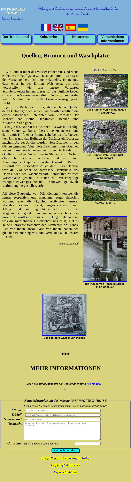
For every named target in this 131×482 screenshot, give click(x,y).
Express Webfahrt (65, 476)
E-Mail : (18, 414)
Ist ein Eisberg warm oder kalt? (42, 447)
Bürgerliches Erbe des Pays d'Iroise (65, 462)
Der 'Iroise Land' (16, 37)
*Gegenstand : (13, 419)
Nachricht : (15, 423)
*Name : (18, 410)
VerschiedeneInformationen (112, 39)
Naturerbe (80, 37)
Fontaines (94, 384)
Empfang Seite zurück (65, 469)
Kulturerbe (48, 37)
